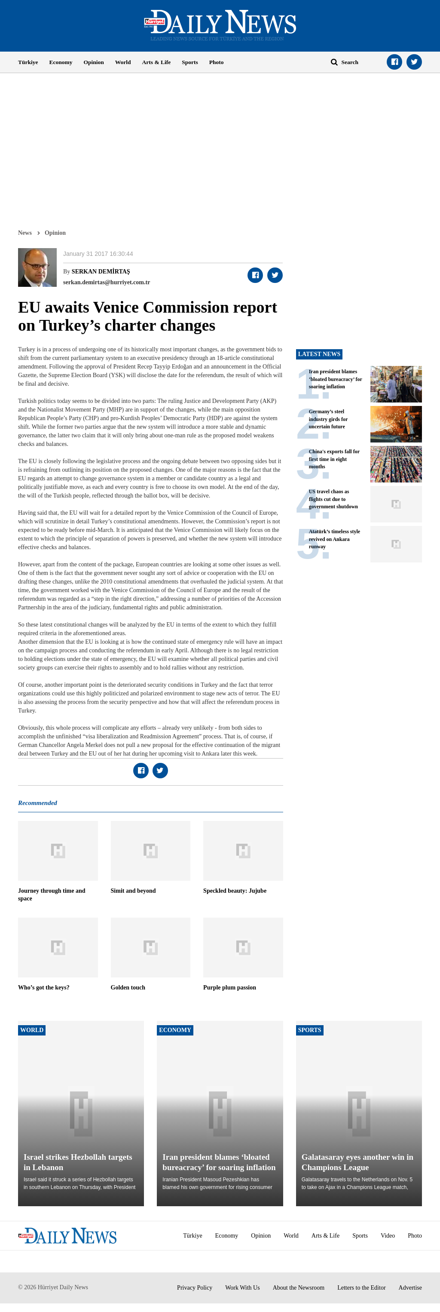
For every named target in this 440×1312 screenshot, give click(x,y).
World (123, 62)
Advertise (410, 1287)
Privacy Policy (194, 1287)
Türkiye (28, 62)
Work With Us (242, 1287)
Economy (61, 62)
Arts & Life (156, 62)
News (25, 233)
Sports (190, 62)
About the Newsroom (299, 1287)
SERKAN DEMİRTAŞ (101, 271)
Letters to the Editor (361, 1287)
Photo (216, 62)
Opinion (94, 62)
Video (388, 1235)
